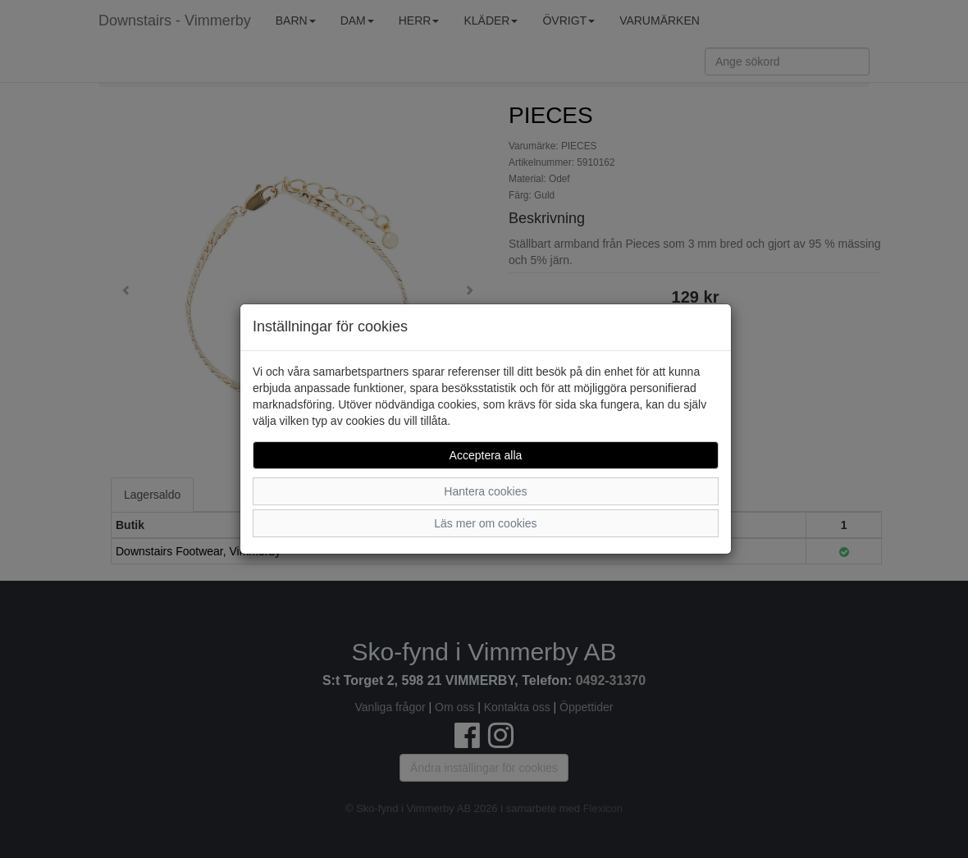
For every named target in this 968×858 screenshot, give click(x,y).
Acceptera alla (486, 455)
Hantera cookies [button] (485, 491)
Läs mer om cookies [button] (485, 523)
